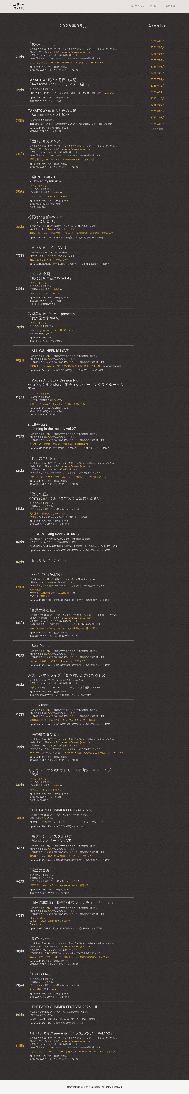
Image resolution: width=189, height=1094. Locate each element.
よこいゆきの (43, 404)
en (66, 259)
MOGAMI (34, 752)
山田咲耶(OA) (81, 444)
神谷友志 (50, 628)
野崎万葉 (55, 233)
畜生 (32, 259)
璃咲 (39, 989)
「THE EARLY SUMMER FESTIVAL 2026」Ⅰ (63, 810)
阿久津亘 (34, 513)
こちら (49, 55)
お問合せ (170, 6)
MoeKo (56, 444)
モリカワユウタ (37, 789)
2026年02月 (157, 72)
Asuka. (54, 989)
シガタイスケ (81, 62)
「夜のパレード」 (42, 44)
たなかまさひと (45, 330)
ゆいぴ (33, 196)
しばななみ (79, 404)
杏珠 (86, 159)
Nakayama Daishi (68, 885)
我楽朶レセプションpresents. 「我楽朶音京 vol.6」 (52, 316)
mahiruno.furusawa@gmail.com (76, 52)
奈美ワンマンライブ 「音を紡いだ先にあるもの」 (68, 675)
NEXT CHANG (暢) (57, 856)
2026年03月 (157, 66)
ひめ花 (47, 259)
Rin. (57, 513)
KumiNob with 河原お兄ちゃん (78, 752)
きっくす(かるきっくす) (74, 720)
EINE (32, 628)
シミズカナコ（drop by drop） (66, 159)
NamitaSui (109, 93)
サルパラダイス (107, 1051)
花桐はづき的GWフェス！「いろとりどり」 (49, 219)
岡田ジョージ (70, 957)
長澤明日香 (82, 233)
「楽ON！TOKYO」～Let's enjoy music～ (45, 179)
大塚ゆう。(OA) (37, 856)
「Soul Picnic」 (40, 646)
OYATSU (50, 1051)
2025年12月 (157, 85)
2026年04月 (157, 60)
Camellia (57, 404)
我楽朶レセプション (70, 330)
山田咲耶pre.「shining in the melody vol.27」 (53, 426)
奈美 (32, 687)
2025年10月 (157, 98)
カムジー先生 (36, 957)
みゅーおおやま (103, 752)
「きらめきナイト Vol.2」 (49, 247)
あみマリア (35, 444)
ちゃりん (58, 259)
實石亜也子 (54, 720)
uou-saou (118, 752)
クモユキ (54, 293)
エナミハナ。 (40, 924)
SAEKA (33, 661)
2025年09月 (157, 104)
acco (41, 196)
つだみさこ (88, 856)
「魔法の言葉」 (40, 870)
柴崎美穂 (67, 444)
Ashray (33, 293)
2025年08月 (157, 111)
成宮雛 (47, 444)
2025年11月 (157, 92)
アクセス (140, 6)
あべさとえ (74, 856)
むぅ (32, 989)
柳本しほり (42, 159)
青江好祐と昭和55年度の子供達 (72, 366)
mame (40, 628)
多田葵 (92, 720)
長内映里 (34, 366)
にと (39, 259)
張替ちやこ (47, 513)
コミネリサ (104, 957)
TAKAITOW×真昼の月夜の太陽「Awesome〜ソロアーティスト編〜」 (59, 82)
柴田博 (94, 628)
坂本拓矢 (65, 921)
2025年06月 (157, 124)
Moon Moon (97, 62)
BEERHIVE (67, 62)
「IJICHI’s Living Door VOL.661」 (54, 534)
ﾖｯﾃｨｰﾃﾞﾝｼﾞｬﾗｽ (49, 885)
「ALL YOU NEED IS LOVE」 (50, 351)
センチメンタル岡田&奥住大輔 (73, 628)
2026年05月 (157, 53)
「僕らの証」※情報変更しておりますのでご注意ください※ (66, 496)
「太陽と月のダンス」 (46, 141)
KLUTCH (43, 293)
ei (56, 330)
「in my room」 (40, 705)
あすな (54, 661)
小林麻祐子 (44, 595)
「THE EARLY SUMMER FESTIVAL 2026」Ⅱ (63, 1007)
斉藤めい (80, 476)
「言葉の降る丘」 (42, 610)
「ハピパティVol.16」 (46, 574)
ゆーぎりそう (52, 476)
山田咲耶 (40, 918)
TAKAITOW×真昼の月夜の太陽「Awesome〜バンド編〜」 (52, 113)
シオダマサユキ (78, 661)
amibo (64, 196)
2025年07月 (157, 117)
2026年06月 (157, 47)
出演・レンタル (155, 6)
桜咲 (43, 720)
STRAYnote (53, 62)
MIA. (46, 233)
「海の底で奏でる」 (44, 734)
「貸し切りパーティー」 (48, 560)
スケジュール (126, 6)
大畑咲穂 (34, 720)
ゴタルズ (95, 366)
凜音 (34, 516)
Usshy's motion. (88, 957)
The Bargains (47, 366)
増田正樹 (34, 885)
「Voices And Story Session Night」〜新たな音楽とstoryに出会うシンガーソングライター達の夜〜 (75, 384)
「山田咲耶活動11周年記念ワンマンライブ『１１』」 (71, 903)
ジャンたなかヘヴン (97, 476)
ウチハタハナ (36, 476)
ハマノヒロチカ (53, 957)
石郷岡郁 (52, 921)
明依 (32, 404)
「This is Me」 (40, 974)
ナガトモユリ (54, 789)
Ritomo (64, 661)
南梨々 (94, 159)
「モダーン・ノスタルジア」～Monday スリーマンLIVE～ (51, 838)
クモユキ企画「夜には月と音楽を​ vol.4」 (50, 276)
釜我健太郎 (63, 592)
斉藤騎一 (43, 661)
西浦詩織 (45, 592)
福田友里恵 (35, 589)
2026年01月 (157, 79)
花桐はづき (35, 233)
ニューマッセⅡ (64, 1051)
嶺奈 (64, 513)
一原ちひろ (68, 233)
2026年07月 (157, 41)
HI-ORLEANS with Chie (86, 1051)
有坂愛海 (94, 233)
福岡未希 (83, 885)
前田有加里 (107, 233)
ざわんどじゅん (37, 62)
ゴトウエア (52, 196)
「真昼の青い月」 (42, 458)
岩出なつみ (38, 921)
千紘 (32, 159)
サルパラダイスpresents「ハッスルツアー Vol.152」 (71, 1033)
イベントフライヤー (39, 186)
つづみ (67, 404)
